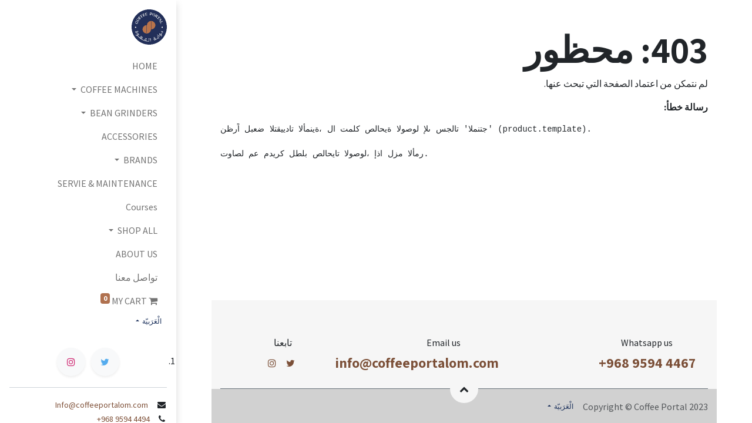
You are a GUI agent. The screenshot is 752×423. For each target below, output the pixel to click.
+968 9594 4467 (647, 362)
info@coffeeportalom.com (417, 362)
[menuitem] (88, 66)
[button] (464, 389)
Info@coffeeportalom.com (102, 405)
